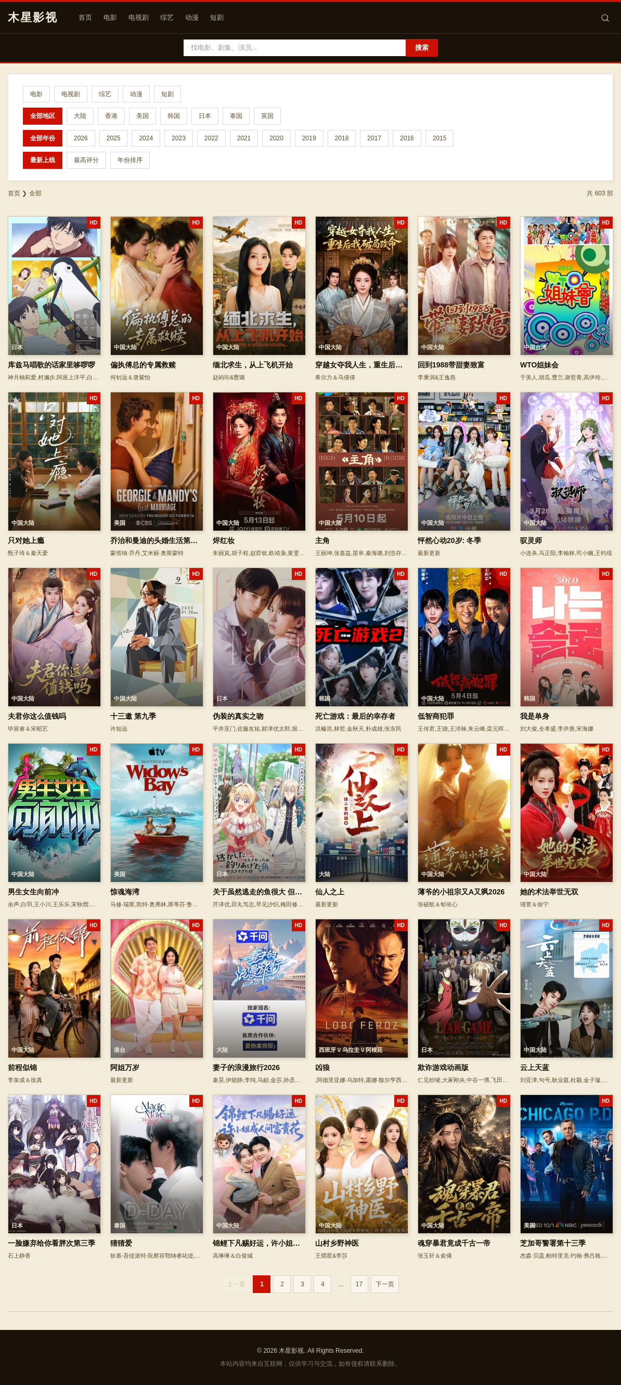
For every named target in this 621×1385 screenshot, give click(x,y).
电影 (110, 17)
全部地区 (42, 116)
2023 (179, 138)
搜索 (422, 47)
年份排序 (130, 160)
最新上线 (42, 160)
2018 (342, 138)
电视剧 (138, 17)
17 (359, 1284)
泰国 (236, 116)
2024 (146, 138)
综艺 (167, 17)
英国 (267, 116)
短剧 (217, 17)
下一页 (385, 1284)
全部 (35, 193)
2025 (114, 138)
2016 (407, 138)
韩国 (173, 116)
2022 (211, 138)
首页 (85, 17)
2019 (309, 138)
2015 (440, 138)
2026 (81, 138)
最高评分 (86, 160)
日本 (205, 116)
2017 (374, 138)
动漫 (192, 17)
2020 (276, 138)
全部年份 (42, 138)
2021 (244, 138)
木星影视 (33, 17)
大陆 (80, 116)
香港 (111, 116)
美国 (142, 116)
